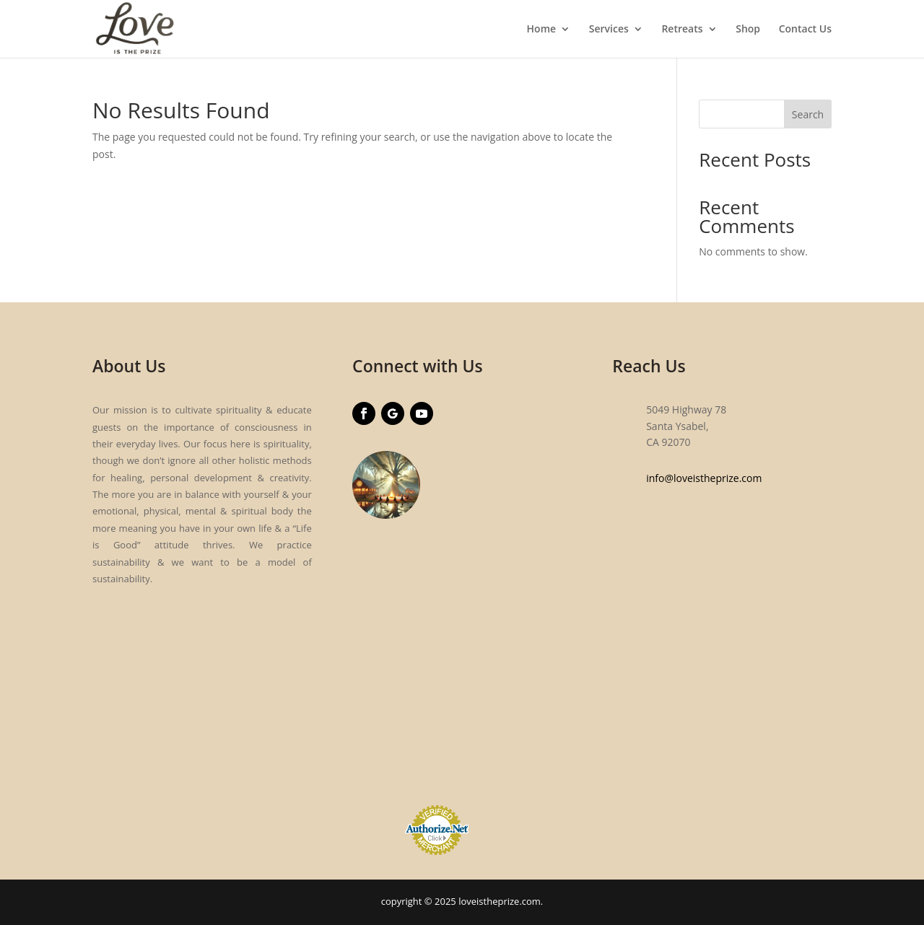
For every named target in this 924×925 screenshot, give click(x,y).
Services (609, 29)
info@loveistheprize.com (704, 478)
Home (542, 29)
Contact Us (805, 29)
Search (808, 114)
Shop (748, 29)
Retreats (681, 29)
